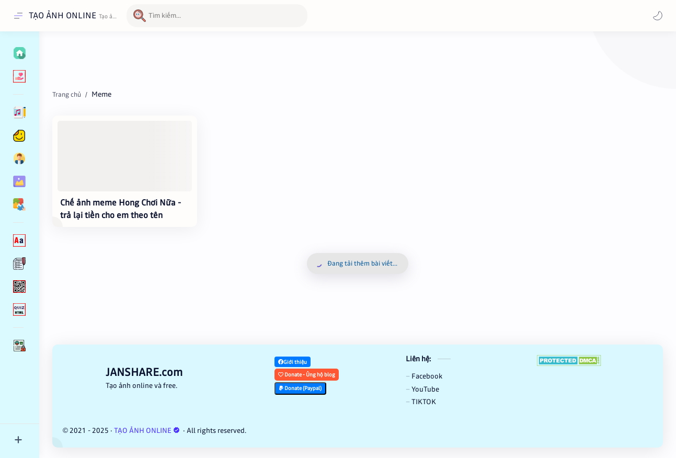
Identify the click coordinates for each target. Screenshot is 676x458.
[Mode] (658, 16)
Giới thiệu (292, 362)
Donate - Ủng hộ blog (306, 374)
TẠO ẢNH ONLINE (62, 15)
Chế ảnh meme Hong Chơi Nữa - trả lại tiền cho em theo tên (120, 209)
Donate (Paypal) (300, 388)
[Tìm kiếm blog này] (217, 15)
